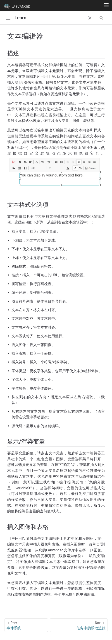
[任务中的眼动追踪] (79, 625)
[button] (8, 18)
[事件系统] (26, 625)
